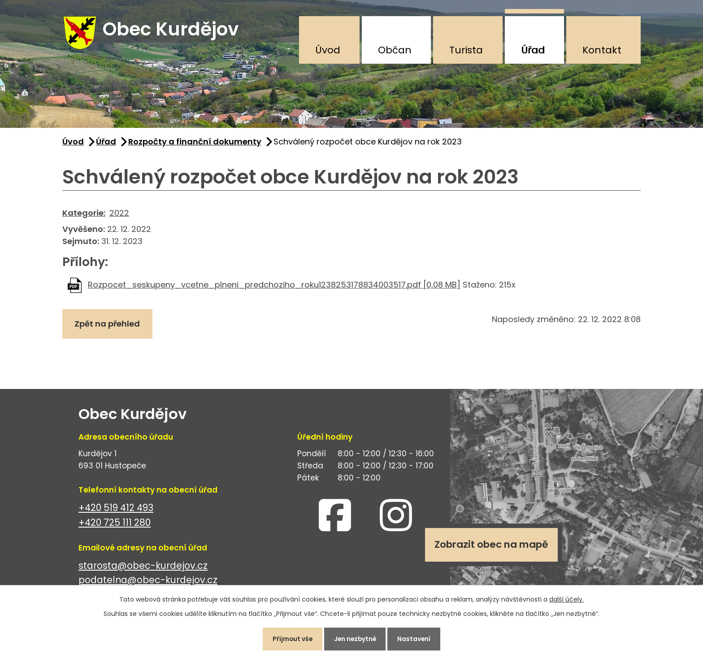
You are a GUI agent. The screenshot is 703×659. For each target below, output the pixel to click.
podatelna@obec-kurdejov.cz (147, 581)
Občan (395, 50)
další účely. (566, 598)
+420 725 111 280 (114, 523)
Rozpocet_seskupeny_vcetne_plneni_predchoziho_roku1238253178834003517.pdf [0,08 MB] (274, 286)
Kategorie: (83, 214)
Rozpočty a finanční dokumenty (194, 142)
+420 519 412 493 (115, 508)
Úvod (327, 50)
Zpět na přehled (108, 325)
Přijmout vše (290, 638)
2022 (119, 214)
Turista (466, 50)
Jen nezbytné (355, 638)
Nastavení (416, 638)
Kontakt (601, 50)
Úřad (533, 50)
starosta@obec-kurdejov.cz (143, 566)
